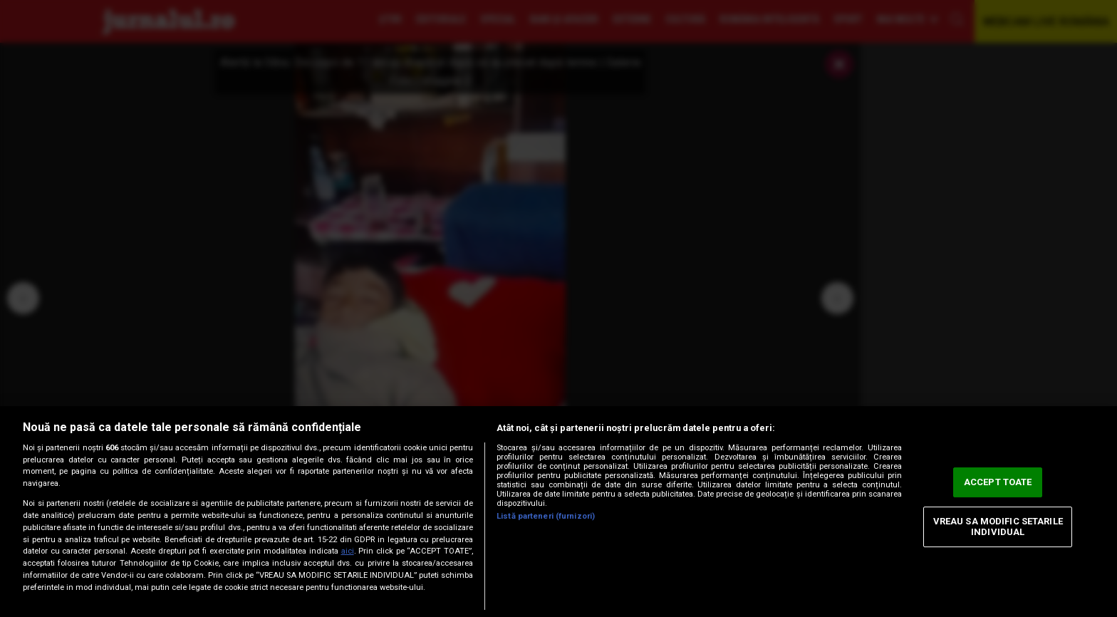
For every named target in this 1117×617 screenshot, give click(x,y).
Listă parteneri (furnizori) (546, 516)
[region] (558, 511)
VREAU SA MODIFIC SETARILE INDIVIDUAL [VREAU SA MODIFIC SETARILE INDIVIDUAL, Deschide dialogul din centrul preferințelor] (998, 527)
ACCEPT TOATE (998, 482)
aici (347, 551)
